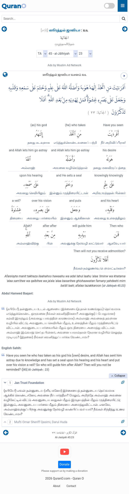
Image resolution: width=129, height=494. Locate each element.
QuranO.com (61, 478)
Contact (71, 486)
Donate (64, 464)
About (56, 486)
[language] (5, 75)
